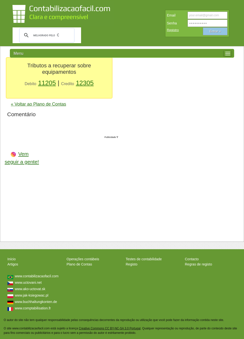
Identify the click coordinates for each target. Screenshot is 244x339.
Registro (173, 30)
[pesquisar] (46, 35)
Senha (172, 23)
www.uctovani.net (28, 282)
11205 (47, 83)
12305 (85, 83)
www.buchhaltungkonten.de (36, 302)
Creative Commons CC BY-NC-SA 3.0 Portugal (109, 328)
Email (171, 15)
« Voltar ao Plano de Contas (38, 104)
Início (11, 259)
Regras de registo (198, 264)
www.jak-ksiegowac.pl (31, 295)
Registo (131, 264)
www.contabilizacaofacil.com (36, 276)
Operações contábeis (83, 259)
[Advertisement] (81, 187)
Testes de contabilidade (144, 259)
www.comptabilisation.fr (33, 308)
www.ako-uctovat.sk (30, 289)
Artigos (12, 264)
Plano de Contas (79, 264)
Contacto (192, 259)
